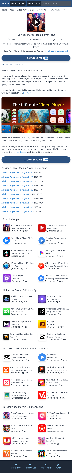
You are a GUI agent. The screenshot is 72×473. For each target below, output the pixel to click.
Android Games (18, 3)
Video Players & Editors (27, 10)
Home (4, 10)
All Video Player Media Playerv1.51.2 (17, 198)
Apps (12, 10)
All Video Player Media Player (33, 34)
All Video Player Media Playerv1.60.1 (17, 177)
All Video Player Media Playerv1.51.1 (17, 203)
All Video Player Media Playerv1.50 (17, 211)
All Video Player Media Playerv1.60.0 (17, 181)
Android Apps (34, 3)
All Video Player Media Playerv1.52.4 (17, 185)
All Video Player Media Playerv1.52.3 (17, 190)
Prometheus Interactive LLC (56, 51)
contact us (21, 152)
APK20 (5, 3)
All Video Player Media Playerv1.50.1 (17, 207)
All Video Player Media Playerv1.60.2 (17, 172)
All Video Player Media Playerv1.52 (17, 194)
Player (20, 65)
